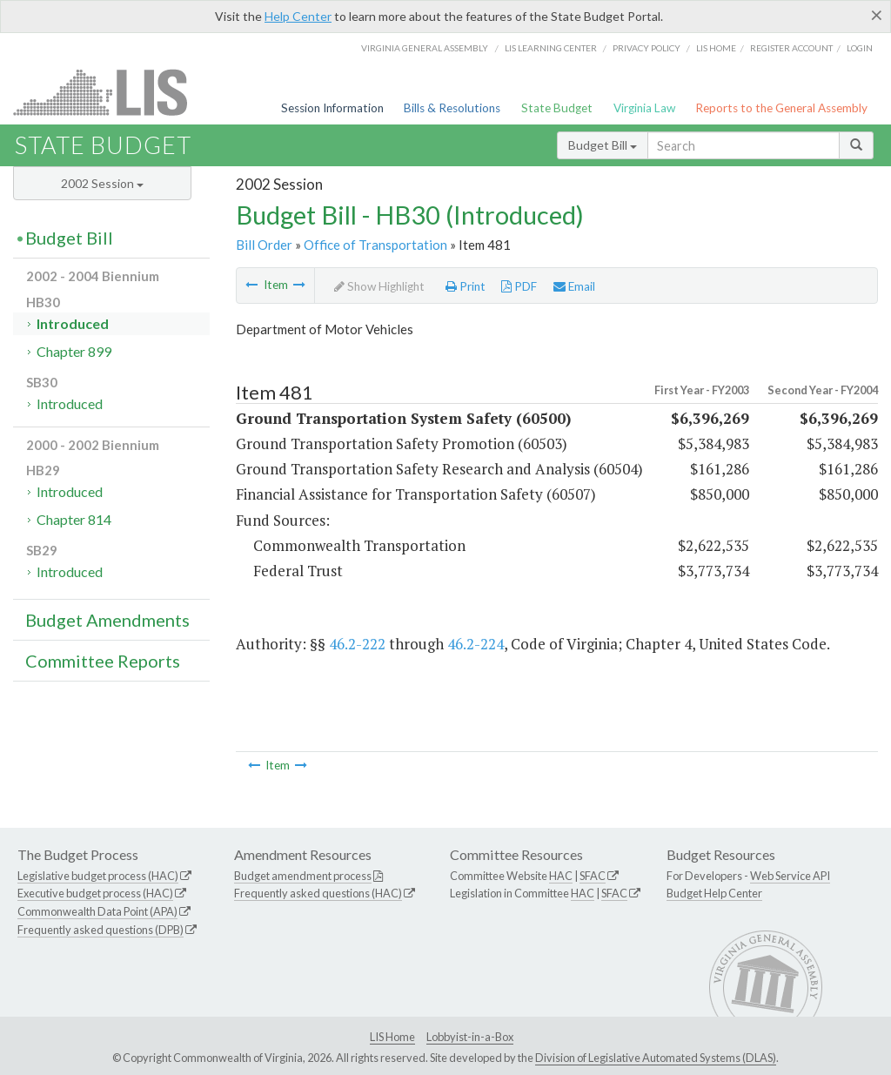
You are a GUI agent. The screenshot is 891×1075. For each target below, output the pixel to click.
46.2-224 (475, 644)
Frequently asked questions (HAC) (318, 893)
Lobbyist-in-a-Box (469, 1037)
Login (860, 48)
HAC (561, 876)
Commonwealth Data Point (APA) (97, 911)
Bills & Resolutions (452, 108)
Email (574, 286)
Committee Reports (102, 660)
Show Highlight (379, 286)
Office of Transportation (375, 244)
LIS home (716, 48)
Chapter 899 (74, 351)
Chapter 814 (74, 519)
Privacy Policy (646, 48)
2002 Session (102, 183)
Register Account (791, 48)
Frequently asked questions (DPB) (100, 930)
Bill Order (264, 244)
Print (466, 286)
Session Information (332, 108)
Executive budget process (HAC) (95, 893)
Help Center (298, 16)
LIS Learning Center (551, 48)
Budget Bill (602, 145)
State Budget (557, 108)
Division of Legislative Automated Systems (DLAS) (655, 1058)
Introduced (73, 323)
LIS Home (392, 1037)
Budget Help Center (714, 893)
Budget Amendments (107, 619)
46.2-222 (357, 644)
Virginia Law (644, 108)
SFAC (592, 876)
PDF (519, 286)
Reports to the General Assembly (781, 108)
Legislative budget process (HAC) (97, 876)
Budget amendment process (303, 876)
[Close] (876, 14)
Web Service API (790, 876)
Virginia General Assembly (424, 48)
